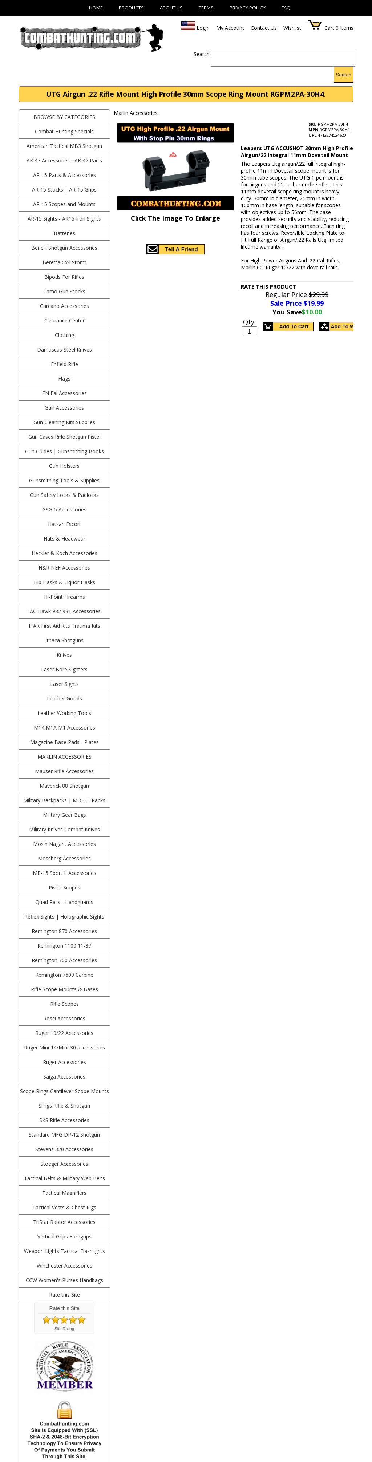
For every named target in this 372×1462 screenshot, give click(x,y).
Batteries (64, 233)
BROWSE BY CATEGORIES (64, 116)
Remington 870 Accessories (64, 931)
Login (203, 27)
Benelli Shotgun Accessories (64, 247)
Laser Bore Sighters (64, 669)
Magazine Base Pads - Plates (64, 742)
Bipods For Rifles (64, 276)
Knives (64, 654)
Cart (329, 27)
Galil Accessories (64, 407)
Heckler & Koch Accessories (64, 553)
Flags (64, 378)
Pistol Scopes (64, 887)
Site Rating (64, 1328)
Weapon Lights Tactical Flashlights (64, 1251)
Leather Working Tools (64, 713)
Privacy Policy (248, 7)
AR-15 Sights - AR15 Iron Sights (64, 218)
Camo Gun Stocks (64, 291)
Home (96, 7)
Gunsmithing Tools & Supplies (64, 480)
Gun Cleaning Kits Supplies (64, 422)
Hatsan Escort (64, 524)
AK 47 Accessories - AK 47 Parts (64, 160)
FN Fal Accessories (64, 393)
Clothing (64, 335)
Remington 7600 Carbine (64, 974)
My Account (230, 27)
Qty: (249, 321)
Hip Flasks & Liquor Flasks (64, 582)
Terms (206, 7)
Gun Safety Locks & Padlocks (64, 494)
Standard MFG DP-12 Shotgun (64, 1134)
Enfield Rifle (64, 364)
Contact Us (264, 27)
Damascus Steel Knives (64, 349)
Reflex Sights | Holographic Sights (64, 916)
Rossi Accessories (64, 1018)
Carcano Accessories (64, 305)
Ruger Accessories (64, 1062)
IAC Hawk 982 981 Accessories (64, 611)
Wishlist (292, 27)
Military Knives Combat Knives (64, 829)
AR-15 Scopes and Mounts (64, 204)
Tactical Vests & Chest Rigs (64, 1207)
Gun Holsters (64, 465)
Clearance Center (64, 320)
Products (131, 7)
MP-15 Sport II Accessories (64, 872)
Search (343, 74)
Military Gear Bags (64, 814)
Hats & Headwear (64, 538)
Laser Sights (64, 683)
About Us (171, 7)
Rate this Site (64, 1294)
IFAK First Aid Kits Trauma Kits (64, 625)
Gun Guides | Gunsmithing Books (64, 451)
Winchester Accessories (64, 1265)
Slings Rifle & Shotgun (64, 1105)
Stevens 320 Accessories (64, 1149)
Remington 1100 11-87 (64, 945)
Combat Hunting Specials (64, 131)
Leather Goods (64, 698)
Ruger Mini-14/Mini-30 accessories (64, 1047)
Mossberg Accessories (64, 858)
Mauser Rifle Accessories (64, 771)
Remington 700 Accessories (64, 960)
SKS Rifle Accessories (64, 1120)
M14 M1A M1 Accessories (64, 727)
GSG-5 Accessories (64, 509)
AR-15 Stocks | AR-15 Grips (64, 189)
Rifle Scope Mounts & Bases (64, 989)
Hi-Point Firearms (64, 596)
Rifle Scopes (64, 1003)
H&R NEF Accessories (64, 567)
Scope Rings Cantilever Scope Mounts (64, 1091)
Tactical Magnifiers (64, 1192)
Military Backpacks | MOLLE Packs (64, 800)
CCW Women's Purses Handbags (64, 1280)
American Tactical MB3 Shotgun (64, 145)
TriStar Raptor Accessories (64, 1221)
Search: (202, 54)
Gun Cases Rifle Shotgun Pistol (64, 436)
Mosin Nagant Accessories (64, 843)
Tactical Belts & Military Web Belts (64, 1178)
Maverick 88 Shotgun (64, 785)
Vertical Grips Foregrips (64, 1236)
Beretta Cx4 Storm (64, 262)
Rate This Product (268, 286)
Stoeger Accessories (64, 1163)
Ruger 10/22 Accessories (64, 1032)
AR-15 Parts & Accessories (64, 175)
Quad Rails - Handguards (64, 902)
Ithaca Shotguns (64, 640)
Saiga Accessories (64, 1076)
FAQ (286, 7)
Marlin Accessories (64, 756)
